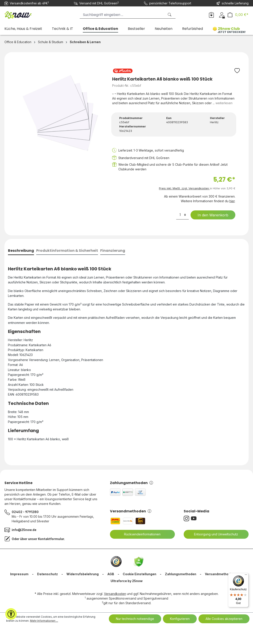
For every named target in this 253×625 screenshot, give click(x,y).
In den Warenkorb (210, 215)
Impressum (19, 574)
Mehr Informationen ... (44, 620)
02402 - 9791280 (25, 512)
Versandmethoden (130, 511)
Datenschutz (47, 574)
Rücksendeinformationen (139, 534)
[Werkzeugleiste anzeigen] (11, 614)
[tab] (21, 251)
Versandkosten (115, 594)
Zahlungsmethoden (131, 482)
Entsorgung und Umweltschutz (213, 534)
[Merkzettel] (211, 14)
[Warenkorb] (238, 14)
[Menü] (246, 575)
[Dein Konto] (221, 14)
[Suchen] (170, 15)
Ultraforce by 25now (127, 581)
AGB (110, 574)
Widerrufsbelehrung (82, 574)
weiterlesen (223, 103)
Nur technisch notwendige (135, 619)
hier (232, 201)
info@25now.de (24, 530)
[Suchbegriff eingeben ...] (122, 15)
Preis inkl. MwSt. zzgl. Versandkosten (184, 188)
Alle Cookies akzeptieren (224, 619)
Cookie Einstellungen (139, 574)
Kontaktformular (51, 539)
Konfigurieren (180, 619)
